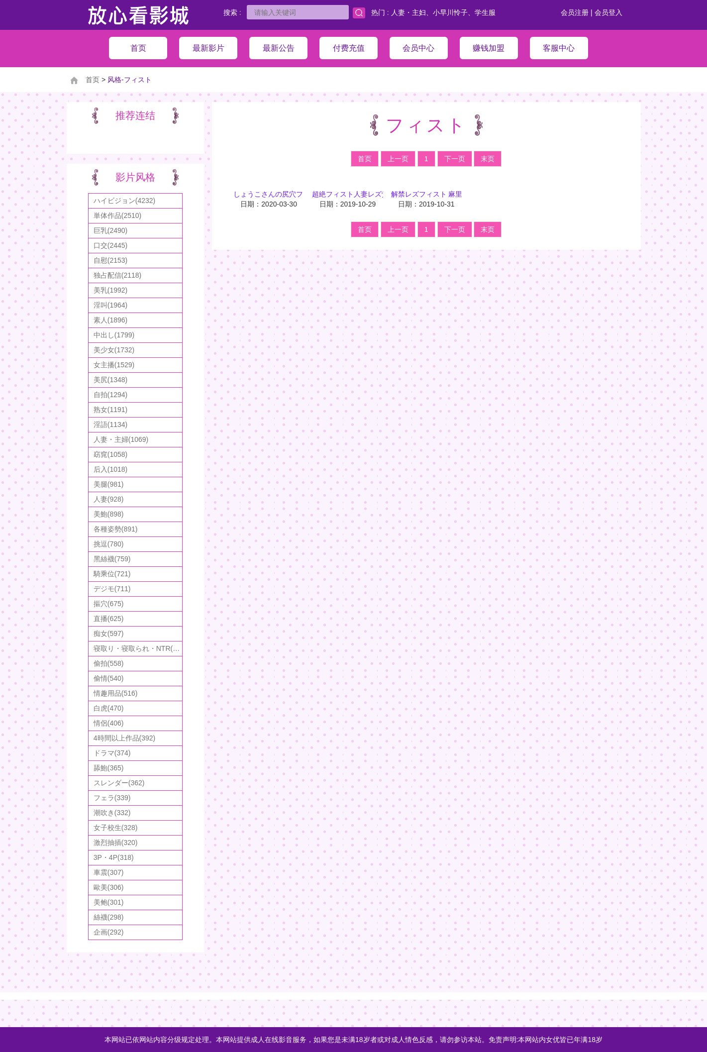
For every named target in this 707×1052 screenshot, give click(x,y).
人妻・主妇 (408, 12)
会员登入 (608, 12)
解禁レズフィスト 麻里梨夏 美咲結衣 (448, 194)
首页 (93, 80)
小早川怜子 (450, 12)
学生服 (485, 12)
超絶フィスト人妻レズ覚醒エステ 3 (367, 194)
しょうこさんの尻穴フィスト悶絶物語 (292, 194)
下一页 (454, 159)
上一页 (398, 159)
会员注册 (575, 12)
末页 (488, 159)
